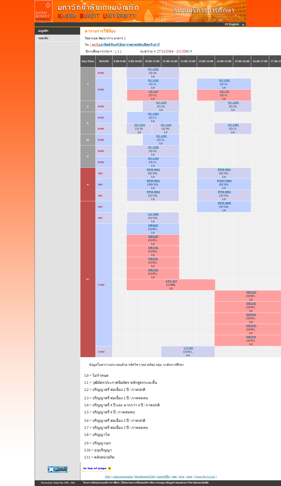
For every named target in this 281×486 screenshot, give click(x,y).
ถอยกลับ (43, 38)
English (232, 24)
